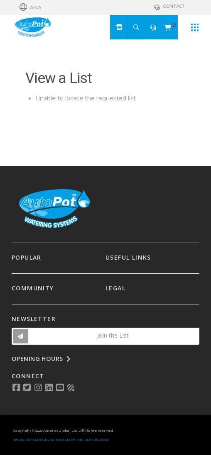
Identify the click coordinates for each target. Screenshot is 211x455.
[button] (30, 7)
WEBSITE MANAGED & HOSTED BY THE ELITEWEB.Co (60, 440)
